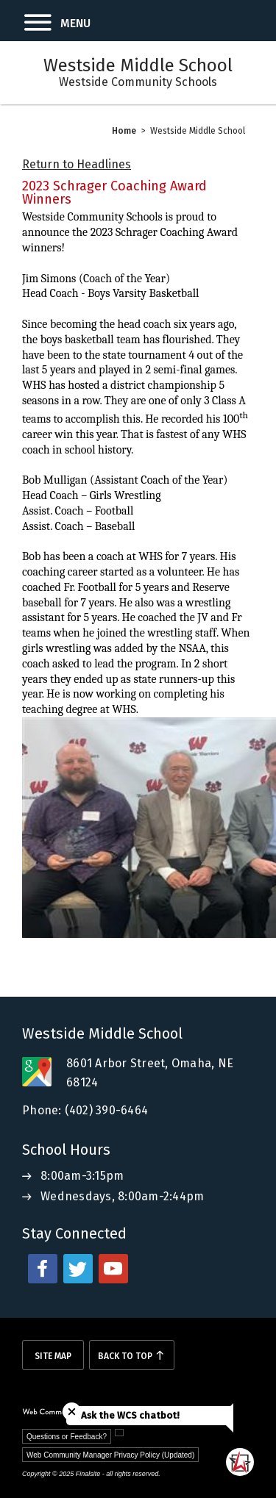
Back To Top (125, 1356)
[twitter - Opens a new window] (78, 1268)
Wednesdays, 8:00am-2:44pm (122, 1196)
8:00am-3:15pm (82, 1176)
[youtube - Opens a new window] (113, 1268)
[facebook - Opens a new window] (42, 1268)
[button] (45, 20)
